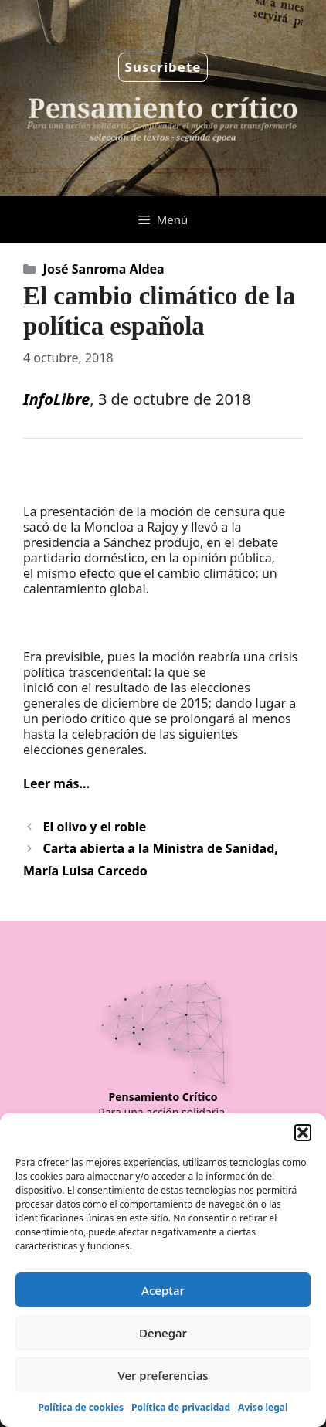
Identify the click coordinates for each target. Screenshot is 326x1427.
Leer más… (56, 783)
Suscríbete (163, 67)
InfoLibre (56, 399)
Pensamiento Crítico (163, 1096)
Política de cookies (81, 1407)
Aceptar (163, 1290)
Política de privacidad (180, 1407)
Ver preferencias (162, 1375)
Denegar (163, 1332)
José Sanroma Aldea (104, 268)
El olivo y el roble (95, 826)
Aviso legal (262, 1407)
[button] (303, 1132)
